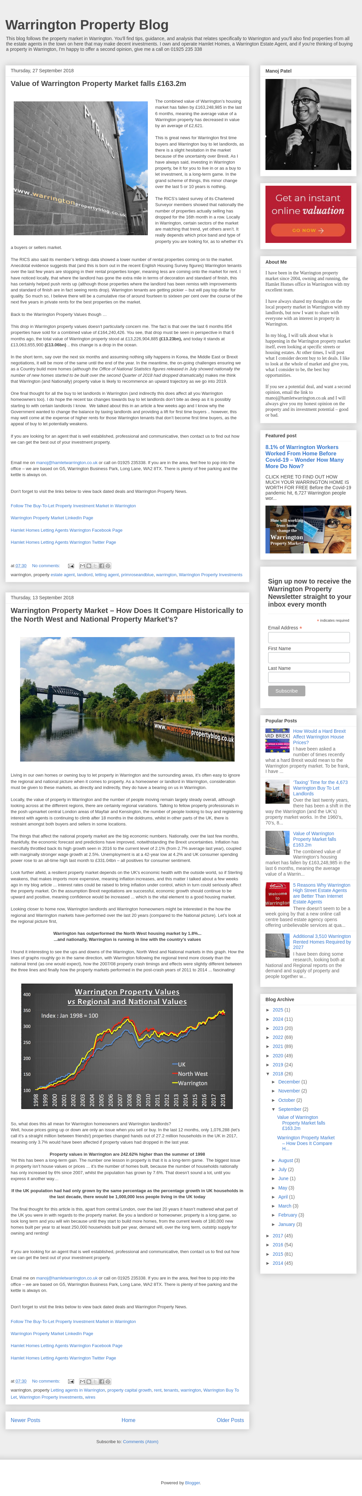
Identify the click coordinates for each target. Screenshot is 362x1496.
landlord (85, 574)
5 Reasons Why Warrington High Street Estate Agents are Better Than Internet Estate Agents (322, 893)
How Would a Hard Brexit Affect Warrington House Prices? (319, 736)
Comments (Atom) (140, 1441)
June (284, 1178)
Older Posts (230, 1420)
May (283, 1188)
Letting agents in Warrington (78, 1390)
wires (90, 1397)
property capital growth (130, 1390)
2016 (279, 1244)
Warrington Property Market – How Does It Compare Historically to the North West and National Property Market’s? (127, 614)
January (287, 1224)
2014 (279, 1263)
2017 (279, 1235)
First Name (279, 648)
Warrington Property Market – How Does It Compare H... (306, 1143)
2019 (279, 1064)
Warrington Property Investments (211, 574)
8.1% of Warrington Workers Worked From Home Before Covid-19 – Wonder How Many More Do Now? (304, 456)
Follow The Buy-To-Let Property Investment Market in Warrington (73, 505)
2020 (279, 1055)
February (288, 1215)
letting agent (107, 574)
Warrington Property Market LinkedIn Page (52, 517)
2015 (279, 1254)
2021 (279, 1046)
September (290, 1109)
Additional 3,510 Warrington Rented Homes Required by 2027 (322, 942)
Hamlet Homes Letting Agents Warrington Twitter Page (63, 542)
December (289, 1081)
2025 (279, 1010)
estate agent (63, 574)
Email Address (285, 628)
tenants (171, 1390)
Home (129, 1420)
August (286, 1160)
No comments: (46, 565)
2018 (279, 1073)
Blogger (192, 1482)
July (283, 1169)
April (283, 1197)
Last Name (279, 668)
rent (157, 1390)
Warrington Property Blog (87, 24)
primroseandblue (137, 574)
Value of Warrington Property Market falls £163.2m (98, 83)
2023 (279, 1028)
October (287, 1100)
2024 (279, 1019)
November (289, 1090)
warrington (166, 574)
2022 (279, 1037)
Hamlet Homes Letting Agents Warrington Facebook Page (66, 530)
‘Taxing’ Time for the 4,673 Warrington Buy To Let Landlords (320, 788)
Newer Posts (25, 1420)
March (285, 1206)
